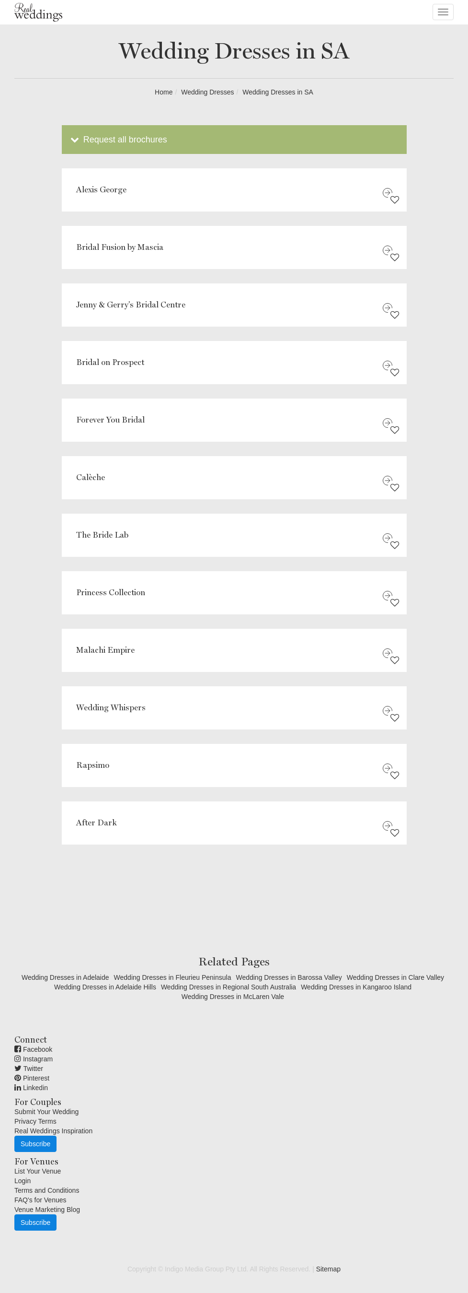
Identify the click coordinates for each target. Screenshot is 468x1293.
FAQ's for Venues (40, 1200)
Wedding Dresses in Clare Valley (395, 977)
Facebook (33, 1049)
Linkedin (31, 1088)
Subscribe (35, 1144)
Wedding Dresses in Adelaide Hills (105, 987)
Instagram (33, 1059)
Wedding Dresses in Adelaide (65, 977)
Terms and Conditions (46, 1190)
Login (22, 1181)
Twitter (28, 1068)
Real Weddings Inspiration (53, 1131)
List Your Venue (37, 1171)
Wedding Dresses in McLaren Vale (233, 996)
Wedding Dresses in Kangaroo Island (356, 987)
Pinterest (31, 1078)
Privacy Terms (35, 1121)
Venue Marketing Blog (47, 1209)
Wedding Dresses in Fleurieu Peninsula (172, 977)
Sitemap (328, 1269)
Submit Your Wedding (46, 1112)
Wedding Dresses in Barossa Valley (289, 977)
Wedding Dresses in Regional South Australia (228, 987)
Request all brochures (118, 139)
